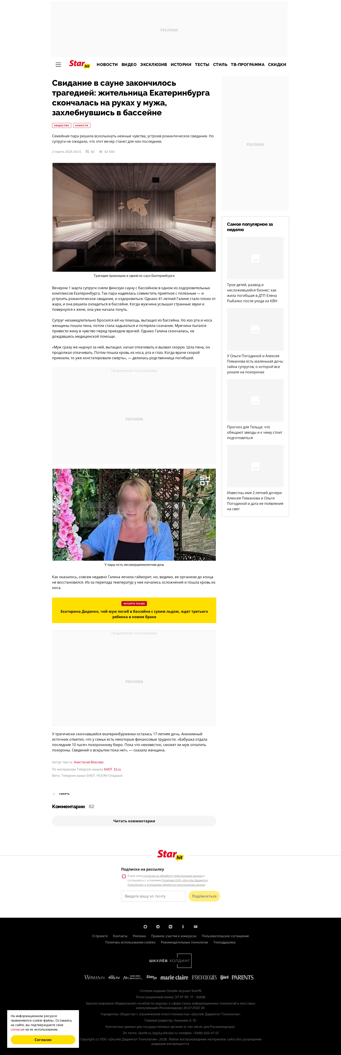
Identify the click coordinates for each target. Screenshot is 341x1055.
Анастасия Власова (88, 762)
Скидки (277, 64)
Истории (181, 64)
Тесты (202, 64)
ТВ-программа (247, 64)
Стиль (220, 64)
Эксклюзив (153, 64)
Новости (107, 64)
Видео (129, 64)
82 (89, 151)
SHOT (108, 769)
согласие (17, 1029)
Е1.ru (117, 769)
